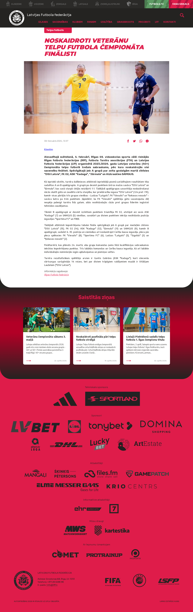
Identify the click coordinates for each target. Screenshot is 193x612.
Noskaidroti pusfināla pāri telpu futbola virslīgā (96, 338)
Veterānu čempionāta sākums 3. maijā (46, 338)
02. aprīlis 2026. (146, 360)
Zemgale (58, 4)
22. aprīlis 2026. (46, 360)
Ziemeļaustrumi (107, 4)
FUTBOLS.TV (156, 4)
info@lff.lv (51, 585)
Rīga (132, 4)
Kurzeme (14, 4)
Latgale (80, 4)
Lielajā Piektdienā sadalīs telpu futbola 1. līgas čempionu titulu (145, 338)
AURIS (176, 601)
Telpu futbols (55, 30)
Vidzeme (36, 4)
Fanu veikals (180, 4)
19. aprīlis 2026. (96, 360)
